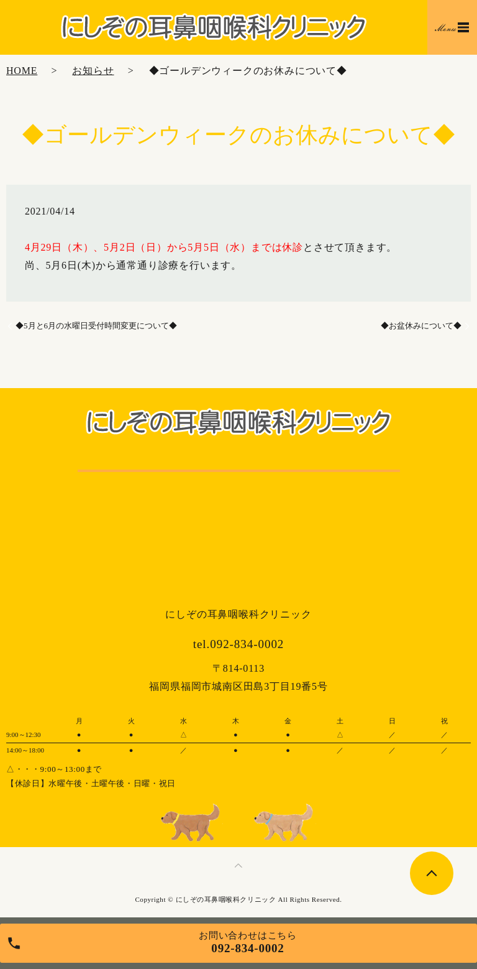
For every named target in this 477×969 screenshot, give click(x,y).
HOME (21, 70)
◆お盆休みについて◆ (421, 325)
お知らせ (93, 70)
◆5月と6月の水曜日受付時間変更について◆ (96, 325)
